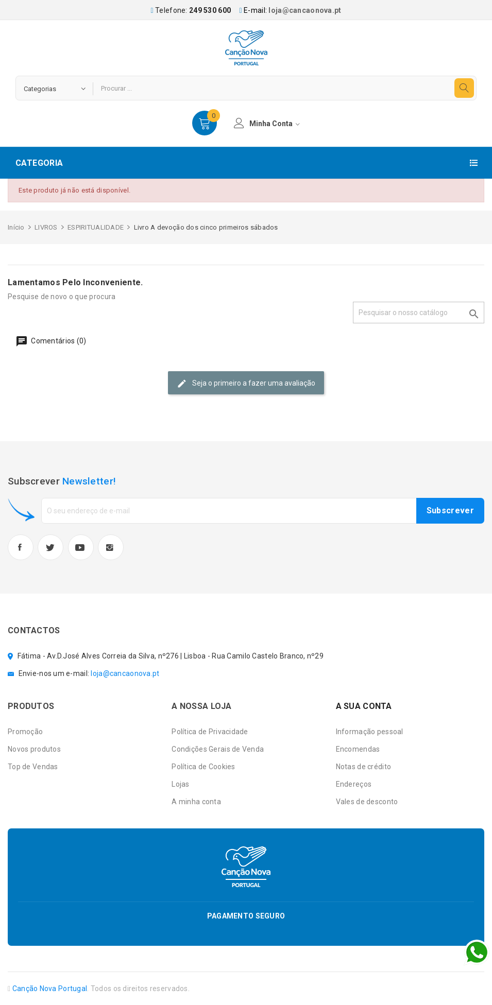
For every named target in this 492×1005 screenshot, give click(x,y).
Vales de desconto (367, 802)
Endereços (354, 784)
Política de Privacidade (210, 731)
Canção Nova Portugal (50, 988)
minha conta (267, 123)
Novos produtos (34, 749)
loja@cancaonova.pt (304, 10)
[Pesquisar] (418, 312)
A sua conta (364, 706)
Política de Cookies (203, 767)
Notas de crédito (363, 767)
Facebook (20, 547)
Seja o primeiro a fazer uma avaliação (246, 383)
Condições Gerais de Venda (218, 749)
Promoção (25, 731)
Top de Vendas (33, 767)
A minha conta (196, 802)
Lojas (180, 784)
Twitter (50, 547)
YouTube (81, 547)
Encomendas (358, 749)
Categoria (39, 163)
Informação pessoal (369, 731)
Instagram (111, 547)
